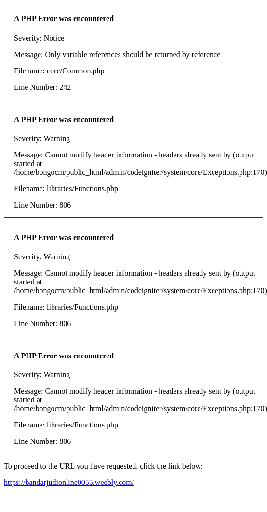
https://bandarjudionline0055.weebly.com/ (69, 482)
